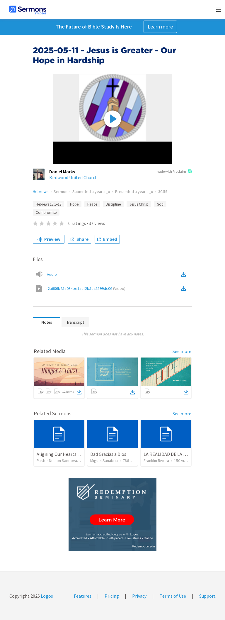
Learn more (160, 26)
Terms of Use (173, 596)
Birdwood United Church (73, 177)
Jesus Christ (138, 204)
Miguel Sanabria (104, 460)
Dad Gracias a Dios (108, 454)
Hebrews (41, 191)
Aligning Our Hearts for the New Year (73, 454)
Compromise (46, 212)
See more (182, 351)
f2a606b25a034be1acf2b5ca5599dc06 (85, 288)
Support (207, 596)
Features (82, 596)
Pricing (112, 596)
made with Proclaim (174, 171)
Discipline (113, 204)
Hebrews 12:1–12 (48, 204)
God (160, 204)
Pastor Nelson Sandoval (57, 460)
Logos (46, 596)
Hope (74, 204)
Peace (92, 204)
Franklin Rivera (156, 460)
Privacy (139, 596)
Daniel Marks (62, 171)
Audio (52, 274)
